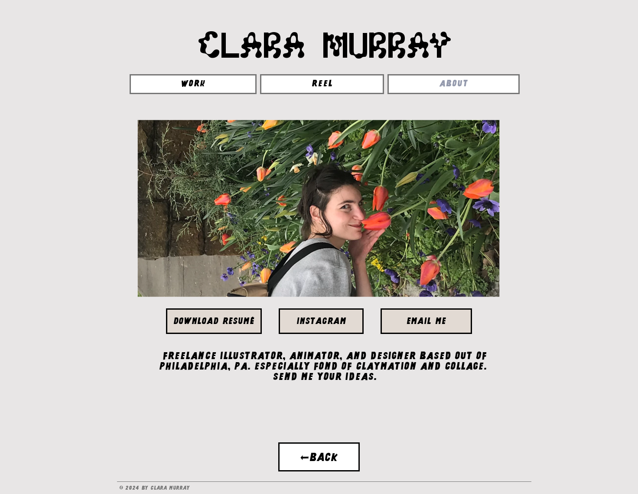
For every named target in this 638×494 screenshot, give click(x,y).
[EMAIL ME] (426, 321)
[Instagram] (321, 321)
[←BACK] (319, 456)
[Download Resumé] (214, 321)
